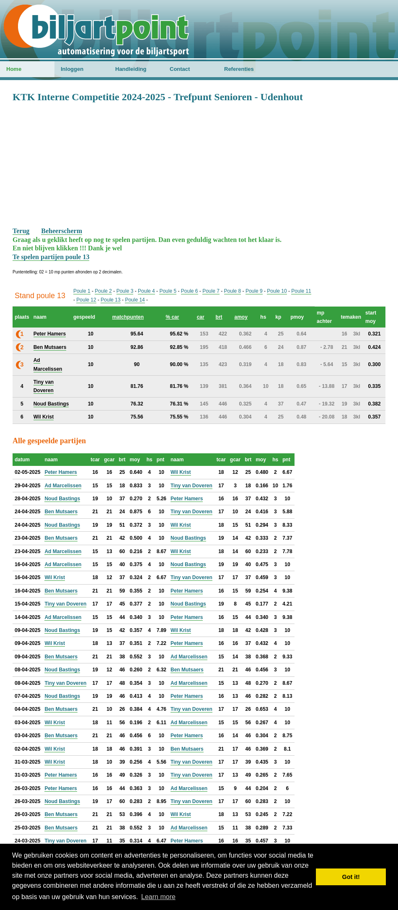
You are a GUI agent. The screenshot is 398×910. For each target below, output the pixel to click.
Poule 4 (146, 291)
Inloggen (72, 69)
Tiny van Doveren (191, 486)
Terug (21, 230)
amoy (240, 317)
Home (13, 69)
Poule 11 (301, 291)
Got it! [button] (351, 877)
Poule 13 (110, 300)
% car (172, 317)
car (200, 317)
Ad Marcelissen (62, 486)
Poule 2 (103, 291)
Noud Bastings (62, 499)
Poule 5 (167, 291)
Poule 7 (211, 291)
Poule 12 (86, 300)
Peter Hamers (60, 472)
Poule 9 (254, 291)
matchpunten (128, 317)
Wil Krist (181, 472)
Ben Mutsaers (61, 512)
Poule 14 (135, 300)
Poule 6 (189, 291)
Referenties (239, 69)
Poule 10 (277, 291)
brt (219, 317)
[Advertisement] (199, 164)
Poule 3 (125, 291)
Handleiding (130, 69)
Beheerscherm (61, 230)
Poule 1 (81, 291)
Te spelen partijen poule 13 (51, 256)
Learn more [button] (158, 896)
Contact (180, 69)
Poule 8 (232, 291)
